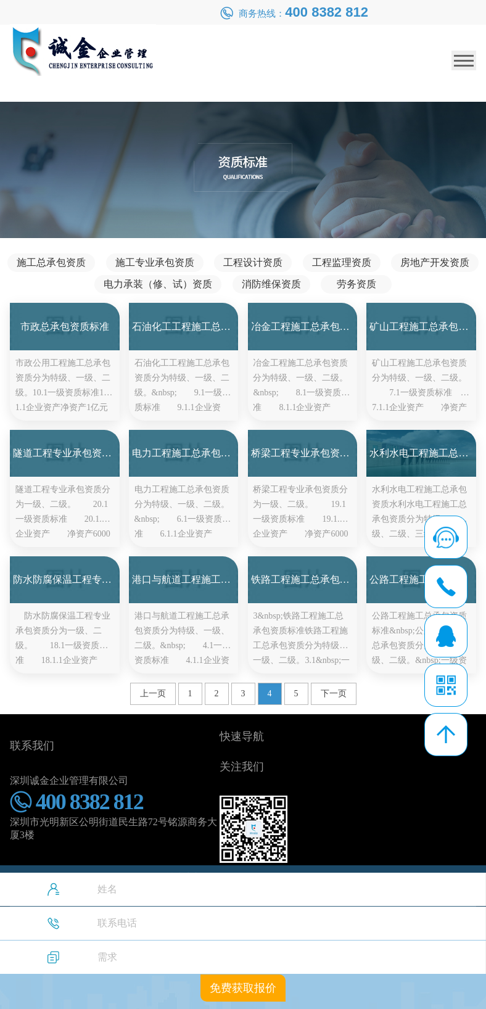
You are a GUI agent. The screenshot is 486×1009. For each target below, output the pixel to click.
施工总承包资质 (51, 262)
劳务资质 (356, 284)
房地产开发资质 (434, 262)
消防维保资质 (271, 284)
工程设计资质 (252, 262)
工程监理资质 (341, 262)
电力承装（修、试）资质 (158, 284)
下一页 (334, 693)
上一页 (153, 693)
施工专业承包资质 (154, 262)
